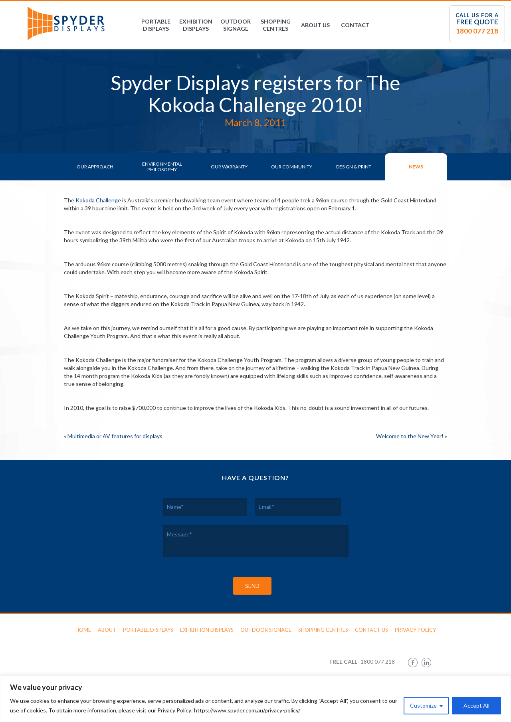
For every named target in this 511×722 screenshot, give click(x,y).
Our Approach (95, 167)
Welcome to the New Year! (410, 436)
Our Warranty (229, 167)
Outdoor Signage (235, 25)
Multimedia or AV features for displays (114, 436)
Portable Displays (155, 25)
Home (83, 630)
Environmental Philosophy (162, 166)
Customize (423, 705)
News (416, 167)
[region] (255, 698)
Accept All (476, 705)
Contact (355, 25)
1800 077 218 (477, 31)
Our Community (291, 167)
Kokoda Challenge (98, 200)
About (107, 630)
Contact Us (371, 630)
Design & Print (353, 167)
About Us (315, 25)
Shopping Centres (276, 25)
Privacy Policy (415, 630)
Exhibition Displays (195, 25)
